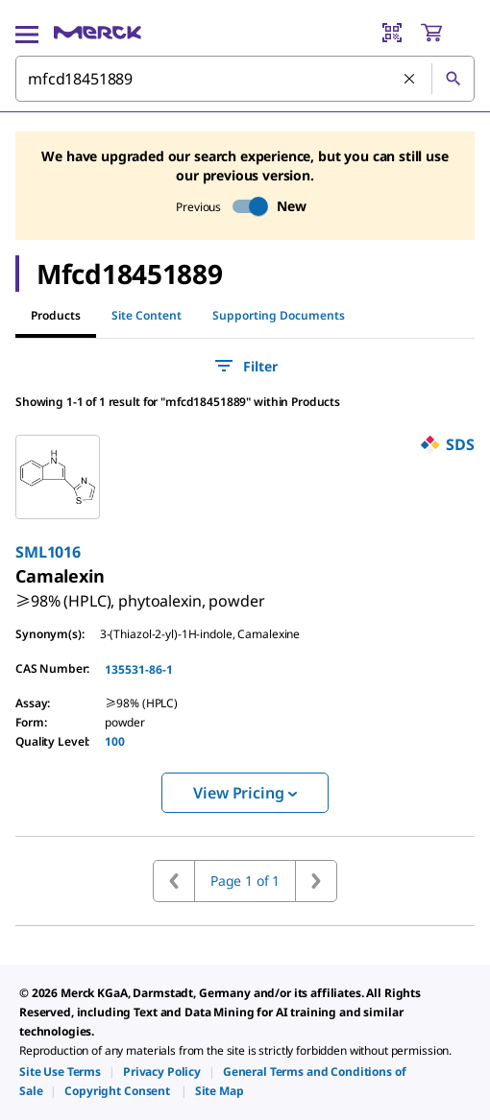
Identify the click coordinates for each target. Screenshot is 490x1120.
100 (115, 741)
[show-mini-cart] (447, 32)
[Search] (452, 78)
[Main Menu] (26, 32)
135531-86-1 (139, 669)
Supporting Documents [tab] (278, 315)
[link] (140, 593)
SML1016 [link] (48, 551)
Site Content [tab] (146, 315)
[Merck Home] (97, 32)
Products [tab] (56, 315)
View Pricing (244, 792)
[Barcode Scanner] (392, 32)
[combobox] (245, 78)
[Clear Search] (410, 79)
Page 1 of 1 (245, 880)
